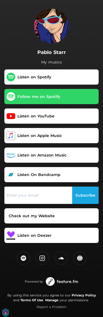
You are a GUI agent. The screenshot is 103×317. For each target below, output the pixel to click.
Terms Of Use (31, 300)
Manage (52, 300)
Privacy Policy (84, 295)
